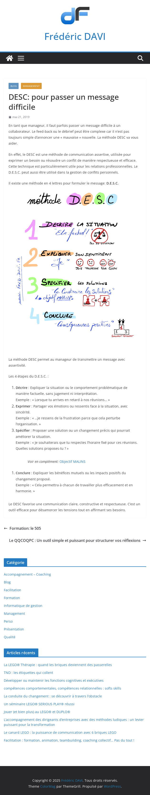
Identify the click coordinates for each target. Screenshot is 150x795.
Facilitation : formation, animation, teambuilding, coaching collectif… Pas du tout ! (69, 740)
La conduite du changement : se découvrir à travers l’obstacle (53, 696)
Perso (8, 621)
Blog (13, 86)
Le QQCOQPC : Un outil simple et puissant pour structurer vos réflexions (77, 540)
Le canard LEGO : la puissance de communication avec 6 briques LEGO (60, 732)
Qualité (9, 637)
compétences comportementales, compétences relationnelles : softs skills (62, 688)
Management (31, 86)
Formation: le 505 (22, 528)
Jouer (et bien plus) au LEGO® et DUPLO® (37, 712)
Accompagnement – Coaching (27, 574)
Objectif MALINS (72, 461)
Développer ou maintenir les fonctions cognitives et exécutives (54, 680)
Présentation (14, 629)
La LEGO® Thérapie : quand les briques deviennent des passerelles (58, 664)
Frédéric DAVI (75, 36)
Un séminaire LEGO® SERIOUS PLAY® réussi (39, 704)
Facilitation (12, 590)
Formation (12, 598)
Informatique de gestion (23, 605)
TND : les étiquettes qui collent (28, 672)
